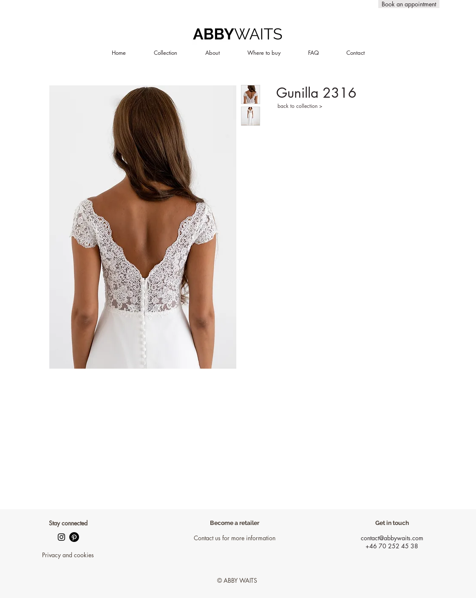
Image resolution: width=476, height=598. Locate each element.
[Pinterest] (74, 537)
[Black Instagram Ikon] (61, 537)
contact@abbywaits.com (392, 538)
